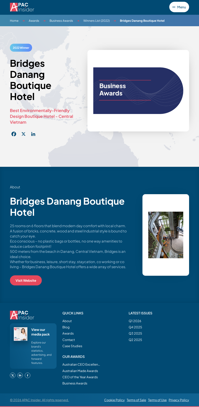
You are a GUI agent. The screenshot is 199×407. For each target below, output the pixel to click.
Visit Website (26, 280)
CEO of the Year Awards (80, 377)
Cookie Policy (114, 400)
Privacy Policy (179, 400)
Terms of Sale (136, 400)
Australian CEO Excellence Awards (81, 365)
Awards (34, 20)
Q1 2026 (135, 321)
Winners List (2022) (96, 20)
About (67, 321)
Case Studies (72, 346)
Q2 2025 (135, 340)
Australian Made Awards (80, 371)
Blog (66, 327)
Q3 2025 (135, 333)
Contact (68, 340)
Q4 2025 (135, 327)
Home (14, 20)
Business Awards (61, 20)
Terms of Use (157, 400)
